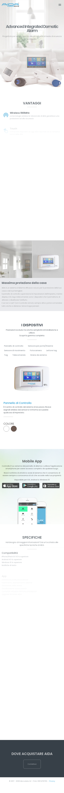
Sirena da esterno (38, 355)
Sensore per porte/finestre (40, 346)
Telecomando (19, 355)
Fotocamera (36, 350)
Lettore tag (51, 350)
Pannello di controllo (13, 346)
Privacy (52, 781)
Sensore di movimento (14, 350)
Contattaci (32, 769)
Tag (6, 355)
